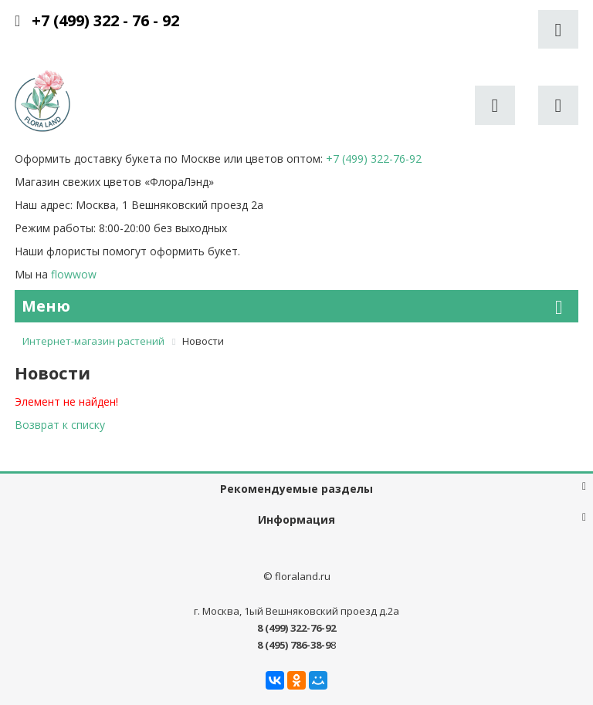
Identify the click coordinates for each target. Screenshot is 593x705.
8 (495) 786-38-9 (293, 645)
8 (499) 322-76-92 (296, 628)
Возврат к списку (60, 424)
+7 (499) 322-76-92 (374, 158)
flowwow (74, 274)
